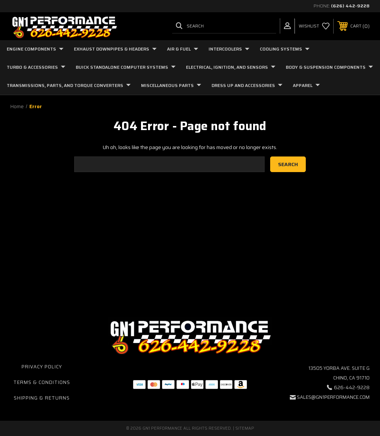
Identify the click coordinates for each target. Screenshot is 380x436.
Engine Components (35, 48)
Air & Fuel (182, 48)
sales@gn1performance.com (333, 397)
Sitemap (244, 428)
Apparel (306, 85)
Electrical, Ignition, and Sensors (230, 67)
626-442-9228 (352, 387)
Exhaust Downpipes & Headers (115, 48)
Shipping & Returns (42, 398)
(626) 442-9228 (350, 5)
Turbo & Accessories (36, 67)
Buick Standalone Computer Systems (126, 67)
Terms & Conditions (41, 382)
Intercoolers (229, 48)
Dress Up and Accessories (247, 85)
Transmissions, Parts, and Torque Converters (69, 85)
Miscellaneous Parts (171, 85)
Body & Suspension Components (329, 67)
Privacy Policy (42, 367)
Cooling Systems (284, 48)
